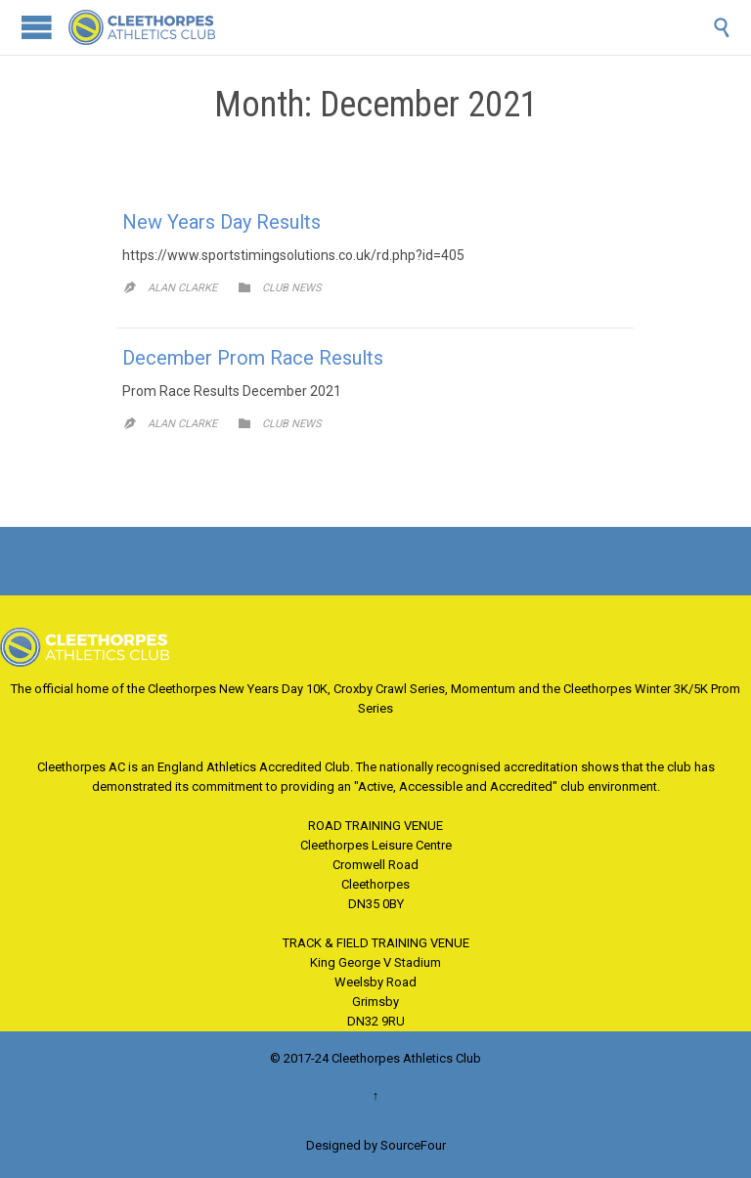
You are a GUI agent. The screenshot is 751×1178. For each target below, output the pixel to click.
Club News (292, 288)
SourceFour (413, 1145)
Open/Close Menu (36, 27)
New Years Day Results (221, 222)
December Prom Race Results (252, 358)
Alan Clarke (182, 288)
